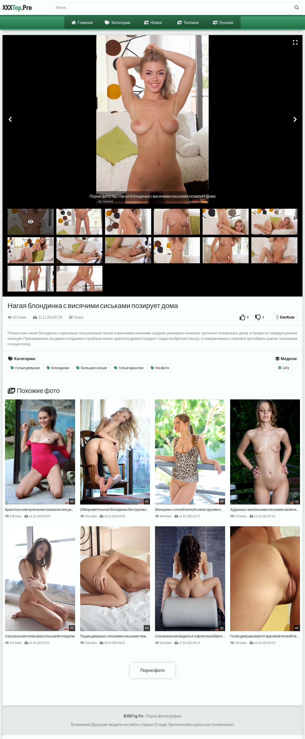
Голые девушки (25, 368)
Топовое (188, 22)
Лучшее (223, 22)
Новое (153, 22)
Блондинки (58, 368)
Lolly (283, 368)
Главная (82, 22)
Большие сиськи (91, 368)
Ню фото (159, 368)
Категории (117, 22)
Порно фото (152, 670)
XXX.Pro (17, 8)
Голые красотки (128, 368)
